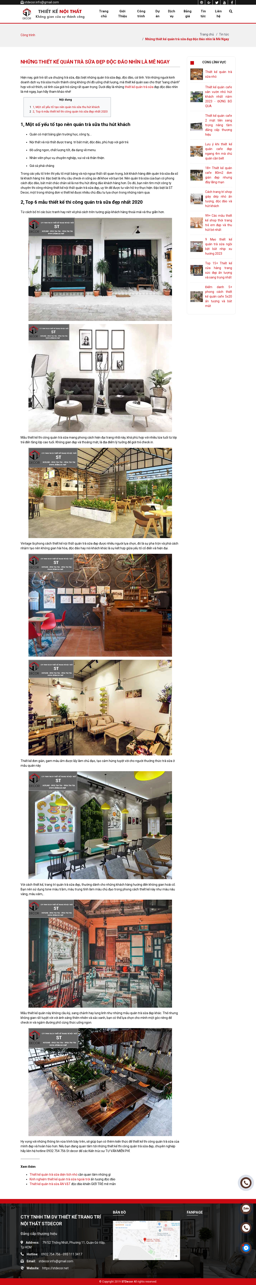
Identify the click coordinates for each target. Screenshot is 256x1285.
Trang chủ (103, 13)
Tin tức (203, 13)
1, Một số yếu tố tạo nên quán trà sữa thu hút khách (66, 107)
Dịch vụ (171, 13)
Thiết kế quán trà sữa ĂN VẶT (50, 1184)
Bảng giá (187, 13)
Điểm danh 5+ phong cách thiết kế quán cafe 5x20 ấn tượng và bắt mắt (218, 296)
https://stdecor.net (55, 1268)
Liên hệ (218, 13)
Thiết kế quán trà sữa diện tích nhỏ (53, 1174)
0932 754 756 (50, 1254)
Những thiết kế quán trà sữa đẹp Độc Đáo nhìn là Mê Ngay (187, 39)
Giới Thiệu (122, 13)
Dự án (157, 13)
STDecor (127, 1281)
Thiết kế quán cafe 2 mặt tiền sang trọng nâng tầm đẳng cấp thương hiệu (218, 125)
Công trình (141, 13)
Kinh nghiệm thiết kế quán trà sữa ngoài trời (60, 1179)
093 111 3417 (72, 1254)
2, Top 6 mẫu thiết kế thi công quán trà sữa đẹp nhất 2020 (70, 111)
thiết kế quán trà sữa (139, 87)
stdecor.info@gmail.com (41, 2)
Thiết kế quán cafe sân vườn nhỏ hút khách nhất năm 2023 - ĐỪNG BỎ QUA (218, 96)
